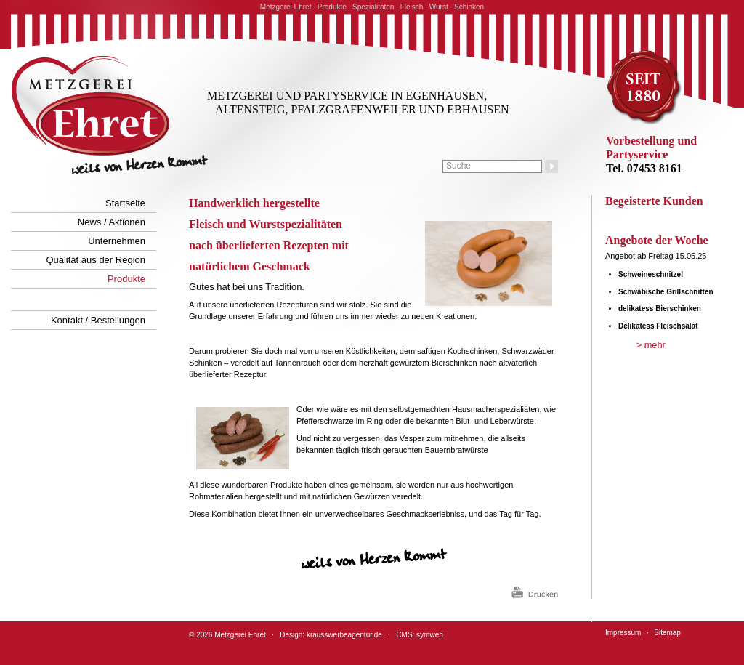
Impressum (623, 633)
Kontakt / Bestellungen (98, 320)
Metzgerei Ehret (240, 635)
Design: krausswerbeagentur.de (331, 635)
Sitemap (667, 633)
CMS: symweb (419, 635)
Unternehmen (116, 240)
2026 (204, 635)
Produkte (126, 278)
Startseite (125, 203)
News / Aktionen (111, 222)
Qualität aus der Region (95, 259)
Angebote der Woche (656, 240)
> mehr (651, 344)
